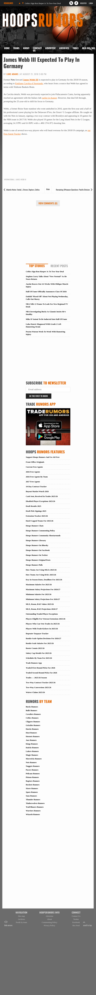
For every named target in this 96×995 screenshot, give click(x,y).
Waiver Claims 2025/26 (35, 692)
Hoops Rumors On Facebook (38, 550)
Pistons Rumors (32, 777)
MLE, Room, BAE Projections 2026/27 (42, 609)
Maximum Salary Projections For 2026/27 (43, 589)
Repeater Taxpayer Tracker (37, 633)
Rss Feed (76, 925)
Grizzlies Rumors (33, 725)
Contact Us (37, 49)
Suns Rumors (31, 796)
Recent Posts (59, 266)
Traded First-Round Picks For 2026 (40, 668)
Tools (75, 48)
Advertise (50, 48)
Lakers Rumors (32, 751)
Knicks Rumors (32, 747)
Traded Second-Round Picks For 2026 (41, 673)
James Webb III (30, 80)
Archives (64, 48)
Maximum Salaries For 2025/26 (39, 584)
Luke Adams (12, 74)
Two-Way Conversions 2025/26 (38, 687)
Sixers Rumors (32, 788)
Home (7, 48)
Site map (21, 916)
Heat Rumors (31, 733)
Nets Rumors (31, 762)
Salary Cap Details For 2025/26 (38, 653)
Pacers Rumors (32, 770)
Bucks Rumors (32, 707)
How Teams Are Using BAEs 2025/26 (41, 575)
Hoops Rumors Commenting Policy (40, 530)
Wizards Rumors (33, 814)
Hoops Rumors (10, 14)
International (9, 179)
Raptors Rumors (33, 781)
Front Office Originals (35, 462)
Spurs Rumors (32, 792)
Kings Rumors (32, 744)
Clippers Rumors (33, 721)
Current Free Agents (34, 467)
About (26, 48)
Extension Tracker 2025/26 (37, 516)
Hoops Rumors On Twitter (37, 555)
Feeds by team (21, 922)
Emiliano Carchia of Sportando (29, 83)
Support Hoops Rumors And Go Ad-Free (42, 457)
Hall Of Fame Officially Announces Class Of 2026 (46, 291)
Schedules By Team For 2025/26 (39, 658)
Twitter (76, 919)
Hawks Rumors (32, 729)
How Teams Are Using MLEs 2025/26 (41, 570)
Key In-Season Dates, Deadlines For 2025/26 (44, 579)
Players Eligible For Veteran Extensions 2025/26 (45, 619)
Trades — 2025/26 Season (36, 677)
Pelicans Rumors (33, 773)
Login (91, 3)
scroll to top (87, 924)
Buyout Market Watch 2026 (37, 491)
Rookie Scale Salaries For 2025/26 (40, 643)
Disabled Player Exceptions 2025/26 (40, 501)
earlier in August (49, 98)
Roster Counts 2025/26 (35, 648)
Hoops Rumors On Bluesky (37, 545)
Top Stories (37, 266)
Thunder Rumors (33, 799)
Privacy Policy (49, 925)
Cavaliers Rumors (33, 714)
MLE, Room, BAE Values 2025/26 (40, 604)
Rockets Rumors (32, 785)
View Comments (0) (47, 203)
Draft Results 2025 (33, 506)
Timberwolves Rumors (35, 803)
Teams (16, 48)
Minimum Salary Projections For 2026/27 (43, 599)
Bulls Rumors (31, 710)
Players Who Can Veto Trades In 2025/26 (43, 624)
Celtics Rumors (32, 718)
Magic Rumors (32, 755)
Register (83, 3)
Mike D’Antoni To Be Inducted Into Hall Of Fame (46, 319)
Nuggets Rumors (33, 766)
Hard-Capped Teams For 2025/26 (39, 521)
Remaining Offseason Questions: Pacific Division (73, 189)
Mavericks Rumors (34, 759)
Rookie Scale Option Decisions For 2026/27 (43, 638)
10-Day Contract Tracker (36, 486)
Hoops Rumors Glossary (36, 540)
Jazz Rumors (31, 740)
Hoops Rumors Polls (34, 565)
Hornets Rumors (33, 736)
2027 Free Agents (33, 481)
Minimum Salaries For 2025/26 (38, 594)
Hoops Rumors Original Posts (38, 560)
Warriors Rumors (33, 811)
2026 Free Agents (33, 472)
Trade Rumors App (34, 663)
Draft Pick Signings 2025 (36, 511)
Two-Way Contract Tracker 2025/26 (40, 682)
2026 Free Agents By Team (37, 477)
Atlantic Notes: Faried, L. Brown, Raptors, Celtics (23, 189)
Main (48, 189)
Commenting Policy (49, 922)
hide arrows (8, 924)
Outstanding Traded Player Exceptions (42, 614)
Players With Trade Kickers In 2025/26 (42, 628)
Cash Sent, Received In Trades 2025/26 (42, 496)
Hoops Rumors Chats (34, 526)
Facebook (76, 922)
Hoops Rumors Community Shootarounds (43, 535)
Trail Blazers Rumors (35, 807)
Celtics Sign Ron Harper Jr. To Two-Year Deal (43, 3)
